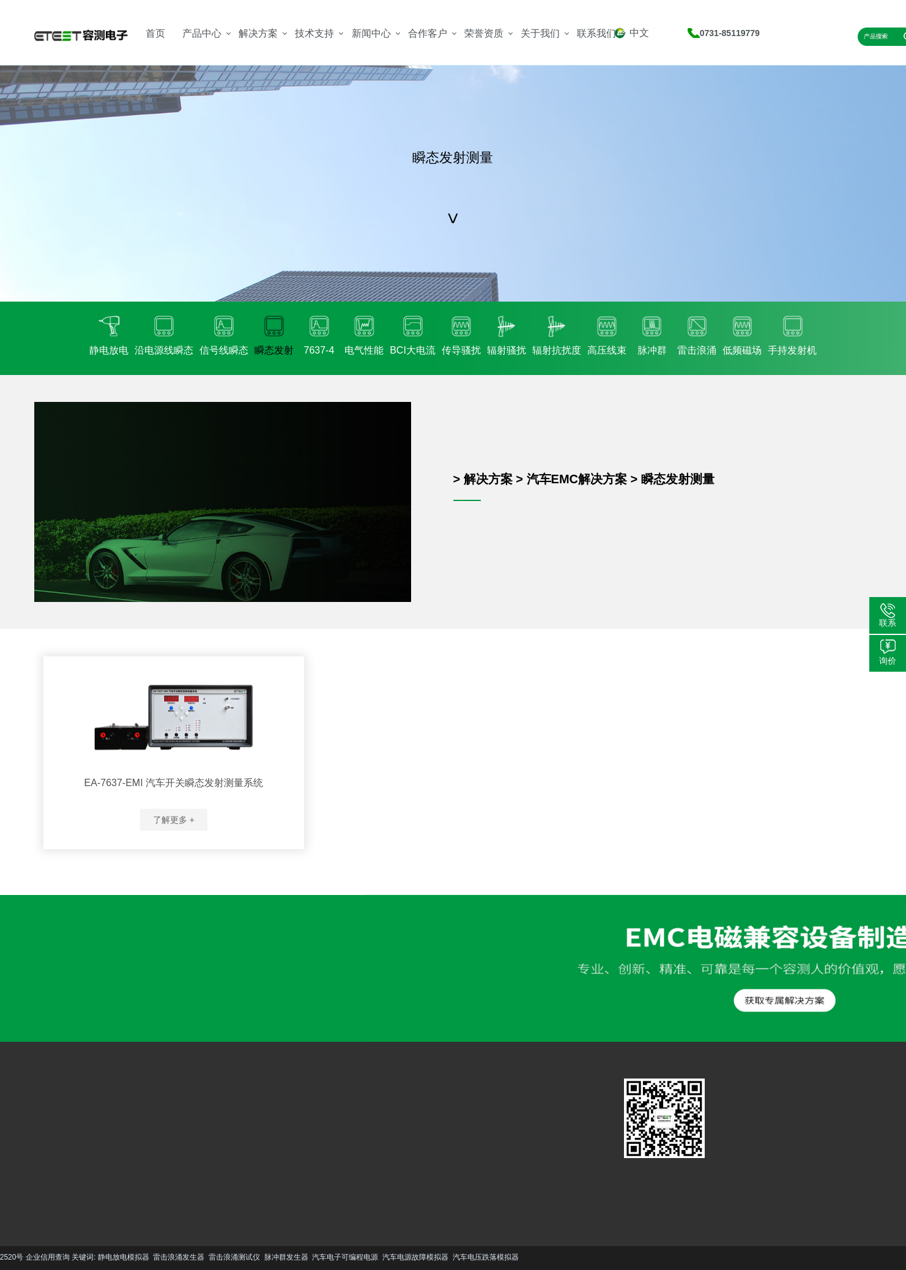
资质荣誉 (317, 1147)
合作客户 (427, 33)
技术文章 (274, 1129)
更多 (45, 1186)
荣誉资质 (483, 33)
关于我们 (540, 33)
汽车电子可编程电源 (216, 1257)
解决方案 (258, 33)
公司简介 (317, 1129)
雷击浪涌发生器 (49, 1257)
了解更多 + (174, 820)
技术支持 (314, 33)
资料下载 (231, 1147)
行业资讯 (274, 1147)
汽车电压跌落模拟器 (356, 1257)
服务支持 (231, 1129)
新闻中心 (371, 33)
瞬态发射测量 (678, 479)
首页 (155, 33)
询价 (887, 661)
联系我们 (596, 33)
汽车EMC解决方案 (577, 479)
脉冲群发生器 (157, 1257)
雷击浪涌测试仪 (104, 1257)
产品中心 (201, 33)
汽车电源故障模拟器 (286, 1257)
